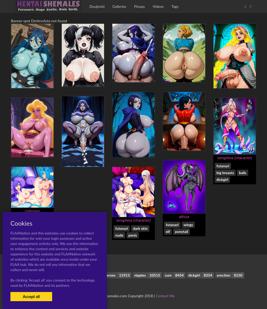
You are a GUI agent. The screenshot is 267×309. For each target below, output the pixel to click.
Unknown (32, 211)
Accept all (31, 296)
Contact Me (165, 296)
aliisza (184, 217)
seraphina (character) (234, 158)
